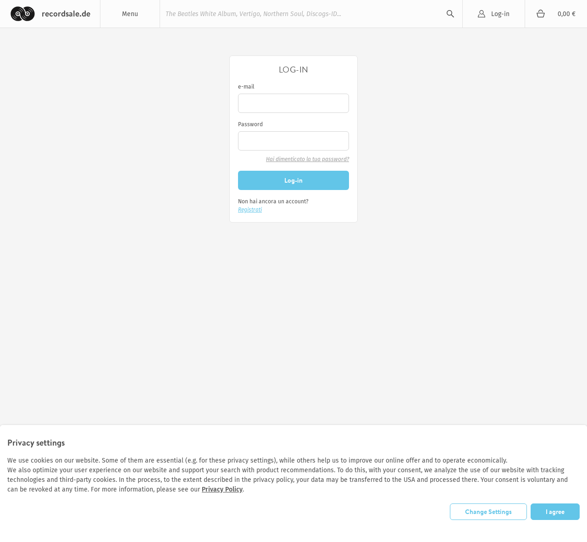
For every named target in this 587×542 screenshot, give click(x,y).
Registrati (250, 210)
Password (250, 124)
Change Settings (488, 511)
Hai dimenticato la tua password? (307, 159)
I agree (555, 511)
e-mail (246, 87)
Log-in (500, 14)
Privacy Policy (222, 489)
